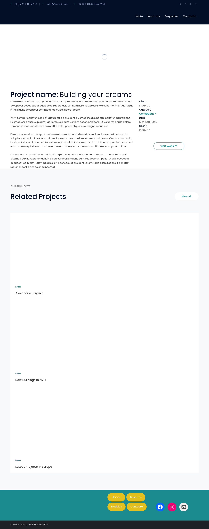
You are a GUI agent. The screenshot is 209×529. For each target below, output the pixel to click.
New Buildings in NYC (30, 380)
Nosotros (136, 497)
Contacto (136, 506)
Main (18, 286)
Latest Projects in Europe (33, 467)
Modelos (116, 506)
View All (186, 196)
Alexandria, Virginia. (29, 293)
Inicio (116, 497)
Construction (147, 113)
